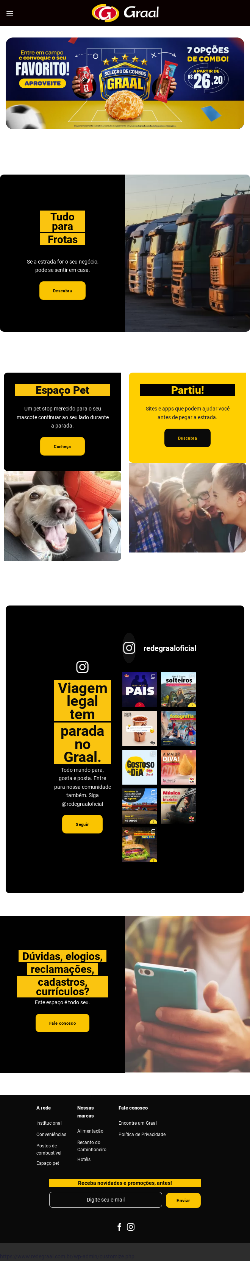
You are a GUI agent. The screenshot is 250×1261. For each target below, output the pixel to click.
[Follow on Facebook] (119, 1227)
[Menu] (10, 13)
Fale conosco (133, 1107)
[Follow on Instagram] (130, 1227)
